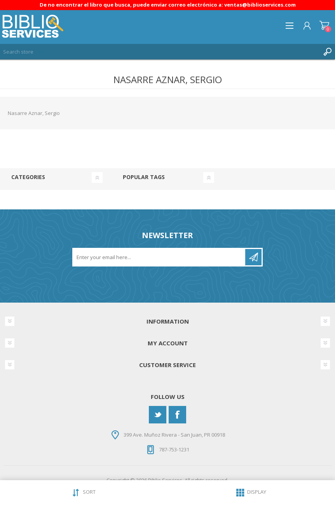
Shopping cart (324, 25)
